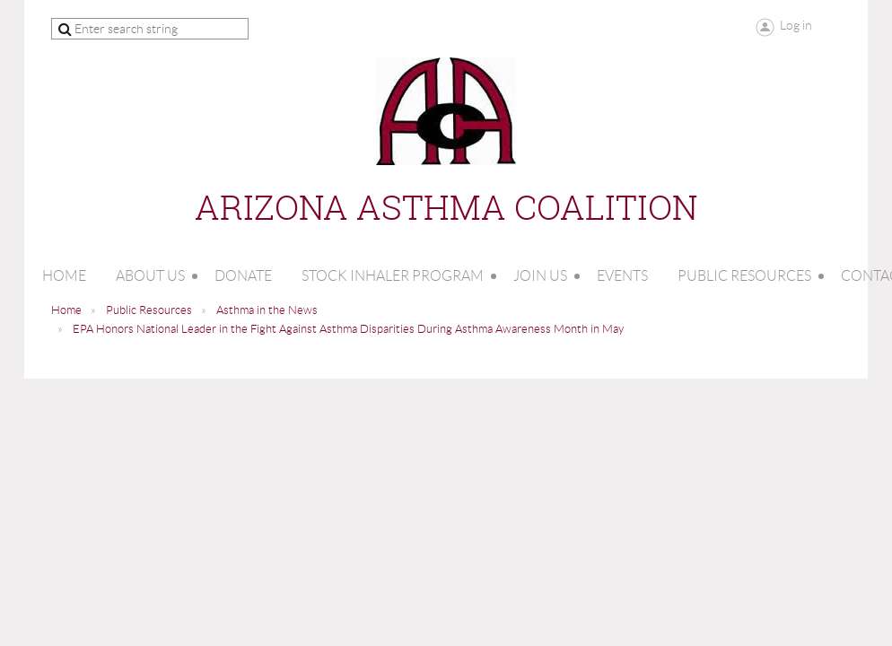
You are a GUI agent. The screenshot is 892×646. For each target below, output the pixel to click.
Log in (796, 25)
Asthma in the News (267, 310)
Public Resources (149, 310)
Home (66, 310)
